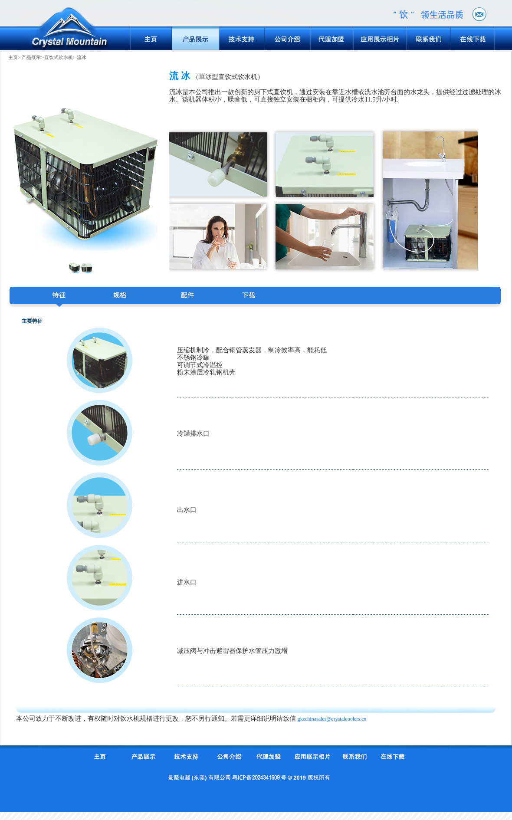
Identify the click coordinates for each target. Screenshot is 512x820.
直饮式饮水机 (58, 57)
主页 (13, 57)
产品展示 (31, 57)
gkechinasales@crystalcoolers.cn (332, 719)
